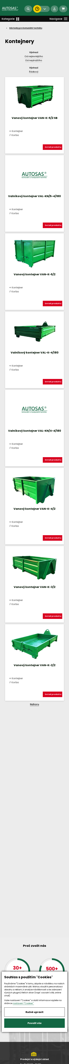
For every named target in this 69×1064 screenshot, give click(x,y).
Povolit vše (35, 1023)
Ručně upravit (34, 1012)
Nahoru (34, 704)
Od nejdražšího (33, 60)
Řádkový (33, 71)
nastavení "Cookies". (23, 1003)
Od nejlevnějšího (34, 56)
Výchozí (33, 52)
